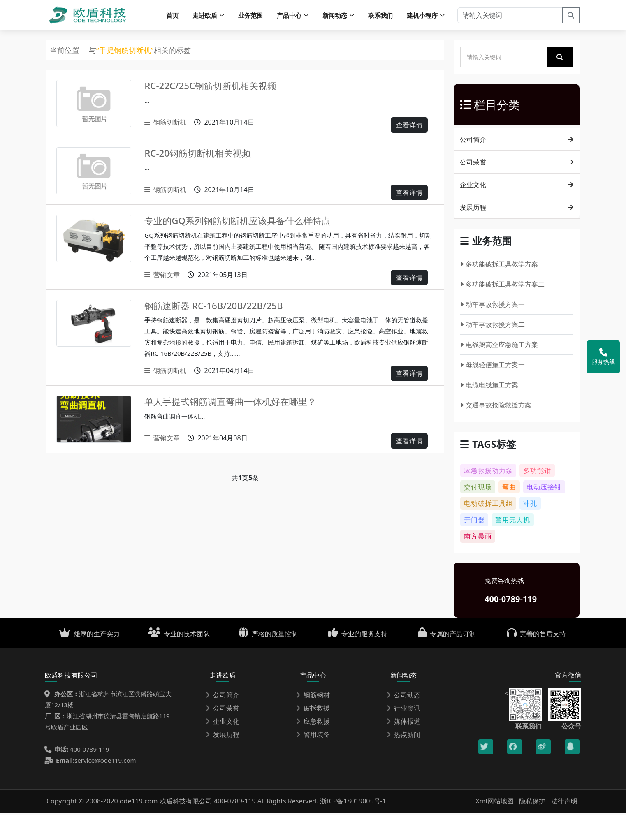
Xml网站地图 (495, 803)
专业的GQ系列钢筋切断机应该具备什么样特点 (245, 222)
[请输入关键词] (509, 16)
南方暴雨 (478, 538)
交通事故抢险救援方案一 (499, 407)
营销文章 (162, 277)
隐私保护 (532, 803)
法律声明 (564, 803)
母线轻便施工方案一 (492, 367)
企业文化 (516, 187)
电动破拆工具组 (488, 505)
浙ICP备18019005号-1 (353, 803)
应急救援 (313, 723)
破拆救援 (313, 710)
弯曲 (509, 489)
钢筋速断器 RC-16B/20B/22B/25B (219, 308)
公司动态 (403, 697)
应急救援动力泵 (488, 472)
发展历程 (516, 210)
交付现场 (478, 489)
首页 (172, 16)
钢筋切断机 (165, 124)
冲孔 (530, 505)
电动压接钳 (543, 489)
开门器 (474, 522)
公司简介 (516, 142)
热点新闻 (403, 736)
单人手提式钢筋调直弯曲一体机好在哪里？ (238, 403)
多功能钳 (537, 472)
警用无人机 (512, 522)
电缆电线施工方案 (489, 387)
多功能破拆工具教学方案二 (502, 286)
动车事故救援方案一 (492, 306)
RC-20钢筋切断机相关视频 (202, 155)
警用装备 (313, 736)
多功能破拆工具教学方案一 (502, 266)
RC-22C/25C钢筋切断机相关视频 (216, 88)
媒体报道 (403, 723)
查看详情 (409, 127)
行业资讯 (403, 710)
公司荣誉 (516, 164)
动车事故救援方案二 (492, 326)
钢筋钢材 (313, 697)
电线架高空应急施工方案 (499, 347)
